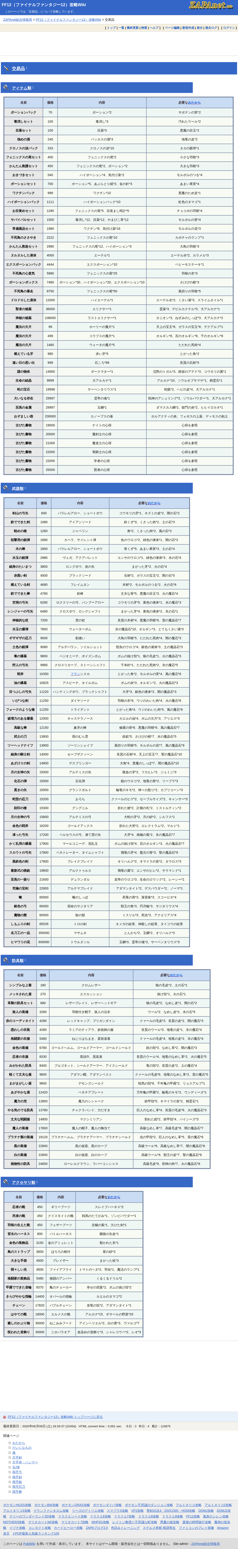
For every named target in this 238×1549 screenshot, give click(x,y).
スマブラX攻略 (117, 1510)
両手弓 (17, 1472)
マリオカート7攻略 (75, 1522)
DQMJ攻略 (206, 1510)
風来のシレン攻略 (216, 1516)
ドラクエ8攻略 (148, 1516)
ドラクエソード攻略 (72, 1516)
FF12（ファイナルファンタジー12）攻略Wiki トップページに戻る (55, 1417)
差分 (200, 27)
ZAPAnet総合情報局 (17, 19)
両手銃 (17, 1482)
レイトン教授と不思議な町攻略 (134, 1522)
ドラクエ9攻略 (172, 1516)
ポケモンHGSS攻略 (17, 1505)
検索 (144, 27)
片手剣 (17, 1457)
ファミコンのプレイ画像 (196, 1528)
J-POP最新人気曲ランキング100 (36, 1533)
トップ (111, 27)
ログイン (229, 27)
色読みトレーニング (125, 1528)
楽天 (6, 1533)
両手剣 (17, 1477)
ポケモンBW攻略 (46, 1505)
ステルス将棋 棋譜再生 (159, 1528)
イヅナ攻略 (17, 1528)
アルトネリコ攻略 (188, 1505)
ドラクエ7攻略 (124, 1516)
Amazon (223, 1528)
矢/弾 (16, 1467)
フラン (75, 674)
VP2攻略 (137, 1510)
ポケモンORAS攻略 (76, 1505)
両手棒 (17, 1492)
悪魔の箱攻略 (169, 1522)
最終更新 (133, 27)
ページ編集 (172, 27)
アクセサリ (21, 1182)
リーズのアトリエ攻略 (88, 1510)
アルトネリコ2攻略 (218, 1505)
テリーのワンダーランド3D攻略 (32, 1516)
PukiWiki (29, 1544)
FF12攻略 (193, 1516)
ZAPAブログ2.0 (97, 1528)
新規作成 (188, 27)
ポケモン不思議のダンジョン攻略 (149, 1505)
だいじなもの (22, 1447)
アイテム (19, 88)
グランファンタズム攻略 (51, 1510)
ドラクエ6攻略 (100, 1516)
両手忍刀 (18, 1486)
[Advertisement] (119, 43)
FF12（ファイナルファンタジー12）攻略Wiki (44, 5)
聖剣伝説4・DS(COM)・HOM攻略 (171, 1510)
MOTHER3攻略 (14, 1522)
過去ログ (211, 27)
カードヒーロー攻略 (68, 1528)
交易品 (18, 68)
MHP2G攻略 (100, 1522)
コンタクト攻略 (40, 1528)
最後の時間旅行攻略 (196, 1522)
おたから (194, 102)
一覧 (121, 27)
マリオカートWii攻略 (43, 1522)
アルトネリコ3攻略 (17, 1510)
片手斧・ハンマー (25, 1462)
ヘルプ (154, 27)
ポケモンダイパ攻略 (107, 1505)
